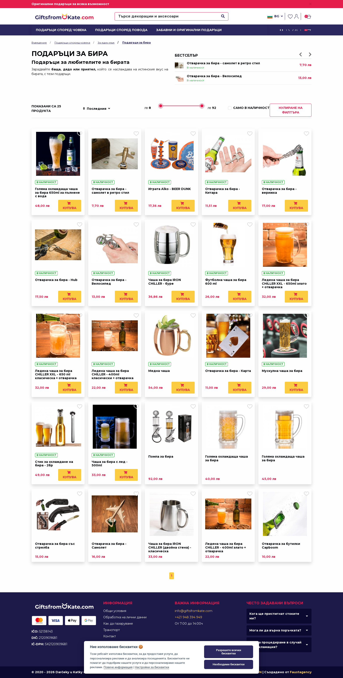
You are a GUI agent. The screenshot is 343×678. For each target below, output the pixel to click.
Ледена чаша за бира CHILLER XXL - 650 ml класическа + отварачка (56, 374)
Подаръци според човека (58, 30)
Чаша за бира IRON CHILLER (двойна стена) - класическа (169, 547)
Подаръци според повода (118, 30)
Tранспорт (111, 630)
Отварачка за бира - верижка (279, 191)
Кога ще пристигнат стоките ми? (274, 616)
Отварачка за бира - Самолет (109, 545)
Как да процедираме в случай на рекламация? (275, 644)
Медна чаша (159, 371)
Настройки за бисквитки (152, 667)
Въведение (39, 42)
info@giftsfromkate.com (193, 611)
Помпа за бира (160, 456)
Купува (69, 206)
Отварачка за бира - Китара (222, 191)
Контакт (109, 636)
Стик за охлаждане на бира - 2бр (54, 463)
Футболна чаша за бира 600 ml (225, 282)
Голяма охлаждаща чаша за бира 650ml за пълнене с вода (57, 192)
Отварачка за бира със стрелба (55, 545)
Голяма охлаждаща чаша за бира (226, 458)
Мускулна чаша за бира (282, 371)
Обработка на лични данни (125, 617)
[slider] (160, 105)
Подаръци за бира (136, 42)
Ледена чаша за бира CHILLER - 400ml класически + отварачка (112, 374)
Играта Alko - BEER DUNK (169, 189)
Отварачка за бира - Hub (56, 280)
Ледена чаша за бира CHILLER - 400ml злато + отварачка (225, 547)
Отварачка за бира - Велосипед (214, 76)
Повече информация (118, 667)
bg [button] (275, 16)
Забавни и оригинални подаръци (185, 30)
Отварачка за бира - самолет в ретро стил (223, 63)
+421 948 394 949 (188, 617)
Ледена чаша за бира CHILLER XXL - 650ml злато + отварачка (284, 283)
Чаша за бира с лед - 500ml (110, 463)
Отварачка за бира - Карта (228, 371)
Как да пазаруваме (118, 624)
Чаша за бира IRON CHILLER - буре (164, 282)
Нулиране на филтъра (291, 110)
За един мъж (106, 42)
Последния (96, 109)
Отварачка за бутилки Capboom (281, 545)
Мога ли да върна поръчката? (275, 630)
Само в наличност (251, 108)
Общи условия (114, 611)
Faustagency (301, 672)
